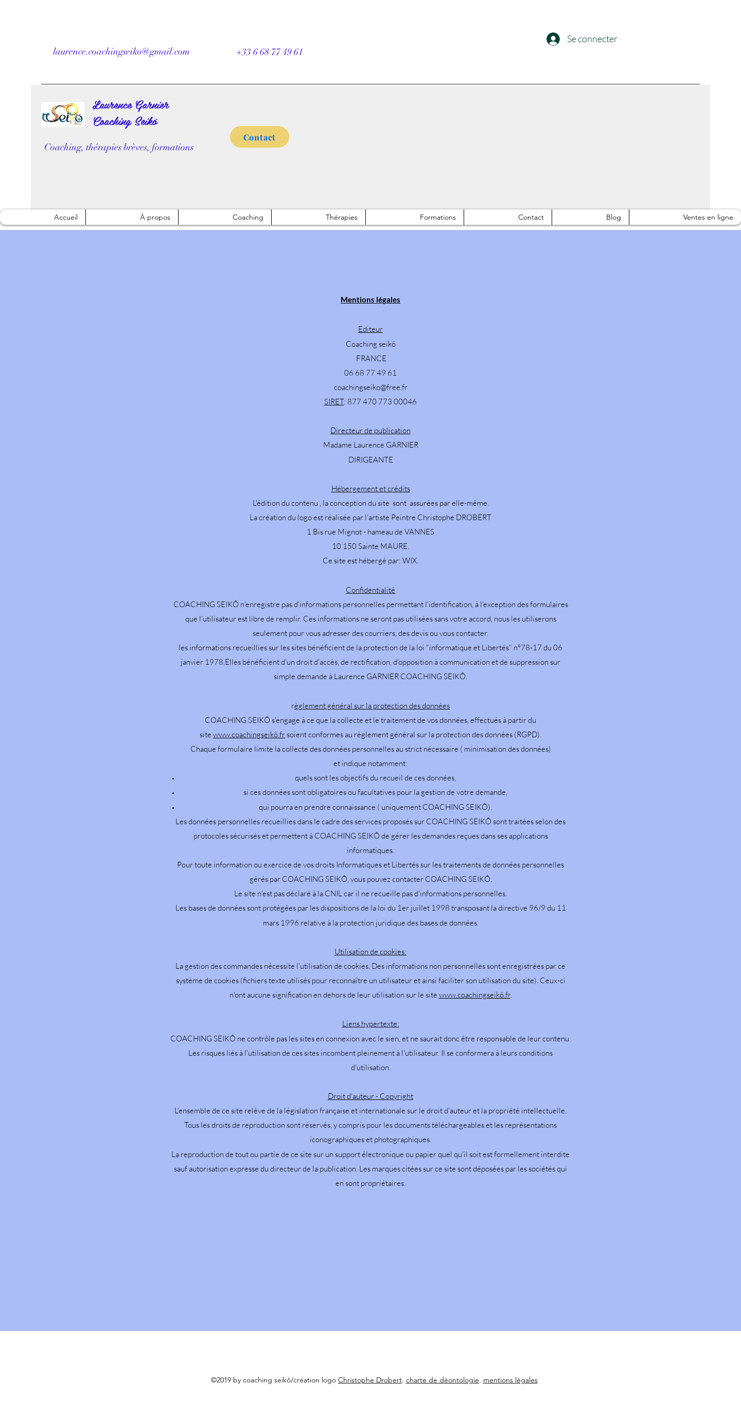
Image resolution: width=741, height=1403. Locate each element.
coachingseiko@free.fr (371, 387)
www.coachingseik (243, 734)
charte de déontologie (442, 1379)
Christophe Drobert (370, 1379)
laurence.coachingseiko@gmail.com (121, 51)
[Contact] (259, 137)
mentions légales (510, 1379)
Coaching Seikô (124, 120)
